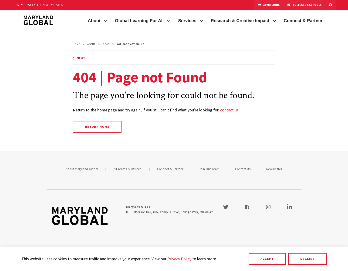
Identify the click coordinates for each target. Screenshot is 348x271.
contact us (229, 110)
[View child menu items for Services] (201, 20)
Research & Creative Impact (240, 20)
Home (76, 44)
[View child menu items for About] (106, 20)
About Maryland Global (82, 169)
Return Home (97, 126)
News (106, 44)
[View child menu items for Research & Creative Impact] (274, 20)
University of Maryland (39, 5)
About (94, 20)
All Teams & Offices (128, 169)
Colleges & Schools (304, 5)
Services (187, 20)
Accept (267, 259)
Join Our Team (209, 169)
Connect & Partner (303, 20)
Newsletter (274, 169)
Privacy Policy (179, 258)
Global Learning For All (139, 20)
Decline (307, 259)
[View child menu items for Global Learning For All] (169, 20)
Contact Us (243, 169)
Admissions (268, 5)
